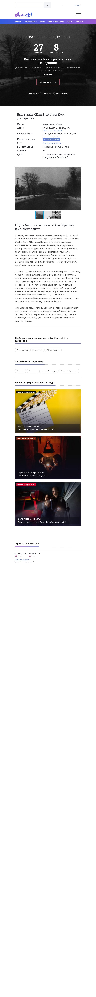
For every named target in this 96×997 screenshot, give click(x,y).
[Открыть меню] (78, 14)
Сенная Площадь (49, 371)
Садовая (20, 371)
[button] (79, 169)
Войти (77, 5)
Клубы (69, 21)
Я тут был (62, 37)
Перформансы (31, 21)
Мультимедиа (61, 93)
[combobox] (30, 5)
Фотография (34, 93)
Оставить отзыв (48, 82)
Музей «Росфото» (23, 560)
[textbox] (30, 3)
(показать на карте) (53, 130)
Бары (42, 21)
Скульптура (47, 93)
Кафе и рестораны (56, 21)
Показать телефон (51, 139)
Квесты (18, 21)
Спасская (33, 371)
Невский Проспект (69, 371)
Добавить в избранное (40, 37)
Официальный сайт (53, 143)
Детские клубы (82, 21)
